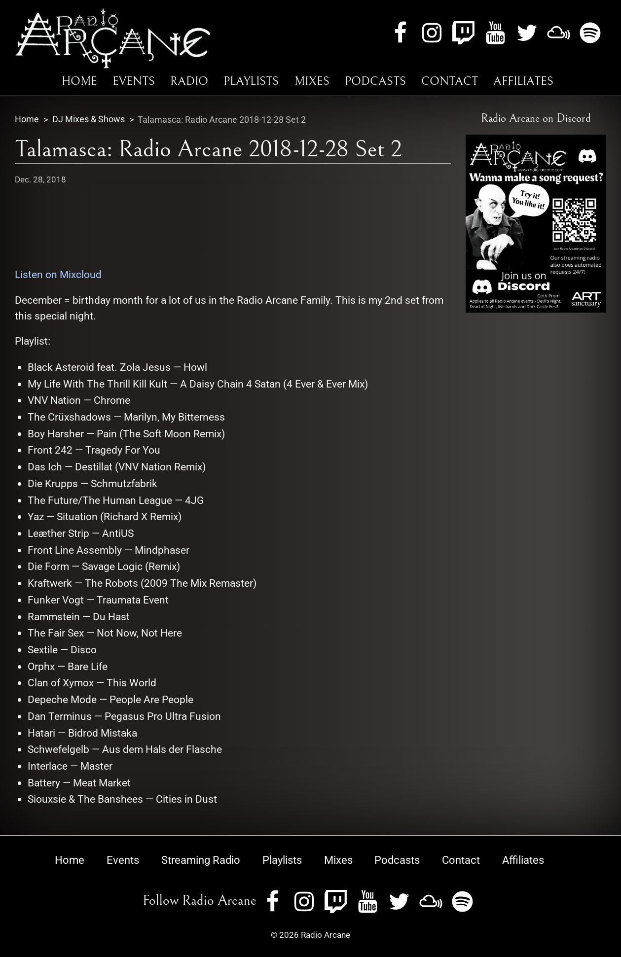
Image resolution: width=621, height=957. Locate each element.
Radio (189, 81)
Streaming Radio (200, 859)
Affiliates (523, 81)
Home (79, 81)
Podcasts (375, 81)
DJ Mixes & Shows (88, 119)
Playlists (251, 81)
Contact (449, 81)
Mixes (311, 81)
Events (133, 81)
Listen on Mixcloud (58, 274)
